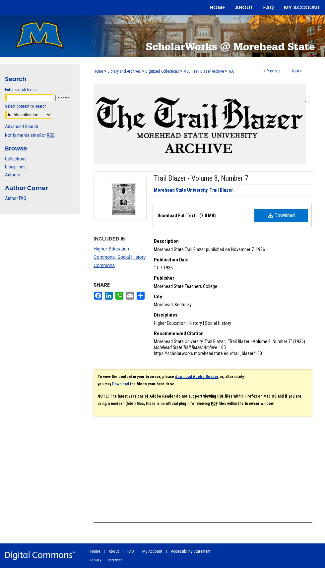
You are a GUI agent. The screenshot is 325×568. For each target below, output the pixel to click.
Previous (274, 71)
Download (281, 215)
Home (98, 71)
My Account (152, 551)
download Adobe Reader (197, 376)
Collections (16, 158)
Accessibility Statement (191, 551)
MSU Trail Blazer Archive (203, 71)
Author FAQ (15, 198)
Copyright (115, 560)
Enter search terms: (21, 89)
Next (295, 71)
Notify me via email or (30, 135)
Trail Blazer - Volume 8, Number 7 (201, 178)
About (113, 551)
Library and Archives (124, 71)
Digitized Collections (162, 71)
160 (231, 71)
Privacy (95, 560)
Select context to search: (26, 106)
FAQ (130, 551)
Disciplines (15, 166)
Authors (12, 174)
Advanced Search (21, 126)
